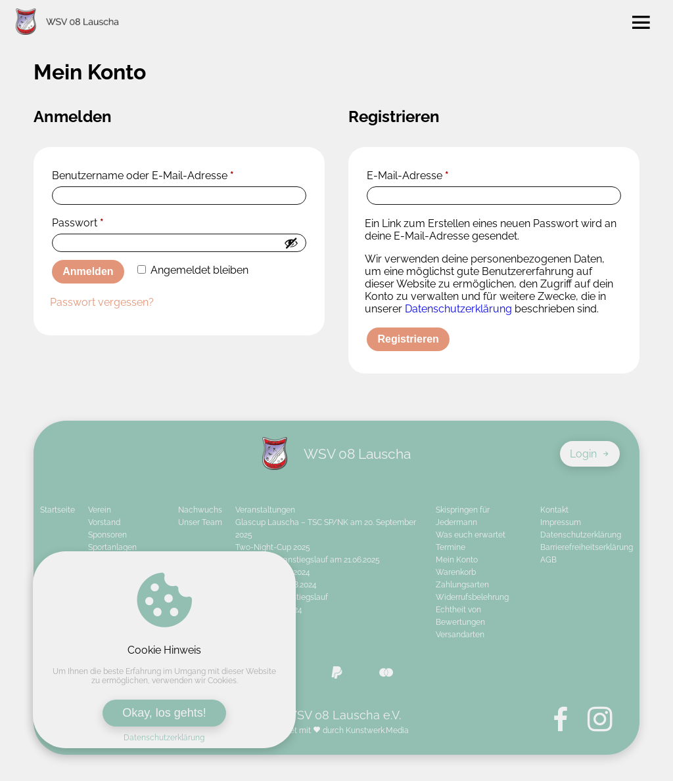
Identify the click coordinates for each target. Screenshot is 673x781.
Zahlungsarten (462, 584)
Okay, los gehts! (164, 712)
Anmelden (87, 271)
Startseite (57, 510)
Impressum (560, 522)
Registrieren (407, 339)
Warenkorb (456, 572)
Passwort (78, 223)
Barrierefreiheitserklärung (586, 547)
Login (590, 454)
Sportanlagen (112, 547)
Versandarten (460, 634)
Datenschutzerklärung (164, 737)
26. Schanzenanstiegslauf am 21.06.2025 (307, 559)
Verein (99, 510)
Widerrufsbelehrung (472, 597)
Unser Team (200, 522)
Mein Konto (457, 559)
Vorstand (104, 522)
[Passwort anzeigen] (291, 243)
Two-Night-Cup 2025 (272, 547)
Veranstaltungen (265, 510)
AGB (548, 559)
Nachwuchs (200, 510)
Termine (450, 547)
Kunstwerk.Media (377, 730)
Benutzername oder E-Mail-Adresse (143, 175)
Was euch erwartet (470, 534)
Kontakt (554, 510)
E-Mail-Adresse (408, 175)
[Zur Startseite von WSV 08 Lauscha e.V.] (67, 23)
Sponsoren (107, 534)
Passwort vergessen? (102, 302)
